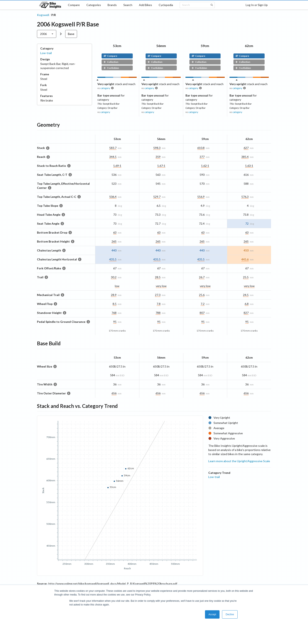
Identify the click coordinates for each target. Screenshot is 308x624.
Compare (74, 5)
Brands (112, 5)
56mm (161, 46)
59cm (205, 46)
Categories (93, 5)
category (105, 88)
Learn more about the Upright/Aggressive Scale (239, 461)
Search (127, 5)
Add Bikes (145, 5)
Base (71, 34)
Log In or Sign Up (257, 5)
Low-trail (46, 53)
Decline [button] (230, 614)
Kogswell (43, 15)
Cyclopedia (166, 5)
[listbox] (46, 34)
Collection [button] (110, 62)
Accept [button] (212, 614)
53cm (117, 46)
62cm (249, 46)
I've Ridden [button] (111, 68)
